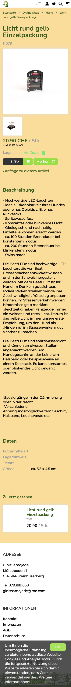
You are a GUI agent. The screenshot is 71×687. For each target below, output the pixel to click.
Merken (45, 161)
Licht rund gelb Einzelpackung (41, 512)
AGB (7, 630)
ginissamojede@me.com (24, 591)
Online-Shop (31, 12)
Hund (49, 12)
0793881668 (19, 585)
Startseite (9, 12)
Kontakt (9, 619)
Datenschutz (14, 636)
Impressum (12, 625)
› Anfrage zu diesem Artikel (26, 171)
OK (58, 647)
